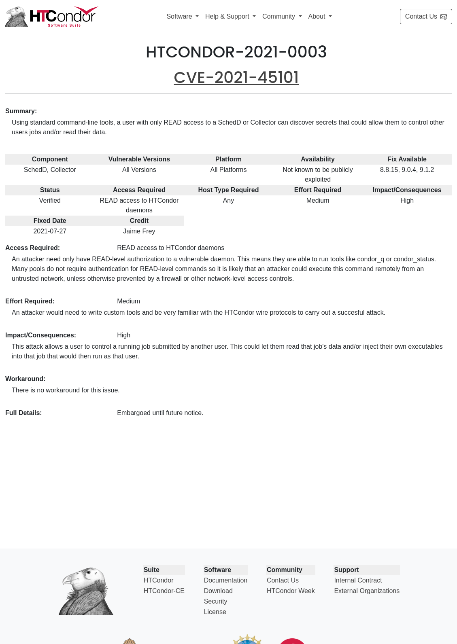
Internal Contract (358, 580)
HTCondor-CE (164, 590)
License (215, 611)
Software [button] (180, 16)
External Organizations (367, 590)
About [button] (317, 16)
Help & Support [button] (228, 16)
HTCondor (159, 580)
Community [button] (279, 16)
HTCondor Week (291, 590)
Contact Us (426, 16)
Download (218, 590)
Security (215, 601)
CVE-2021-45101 (236, 77)
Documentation (226, 580)
